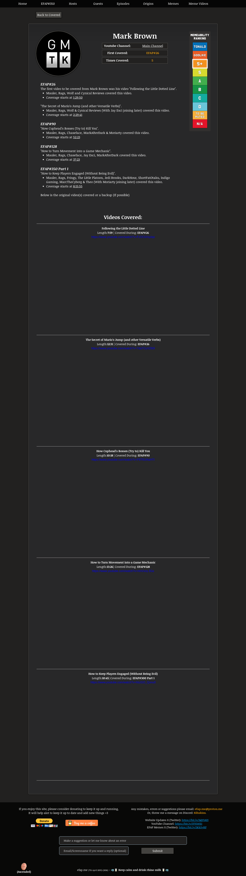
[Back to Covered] (49, 15)
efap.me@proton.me (208, 809)
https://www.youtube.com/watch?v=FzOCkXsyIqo (123, 237)
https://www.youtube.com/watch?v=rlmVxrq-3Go (123, 570)
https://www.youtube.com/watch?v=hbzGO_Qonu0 (123, 682)
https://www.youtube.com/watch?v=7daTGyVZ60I (123, 348)
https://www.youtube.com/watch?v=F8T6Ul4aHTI (123, 459)
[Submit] (157, 851)
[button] (123, 3)
